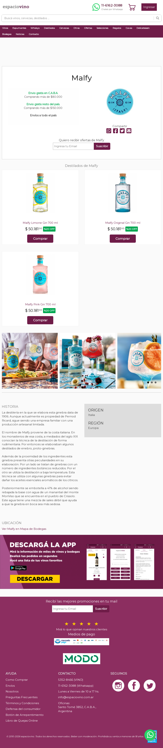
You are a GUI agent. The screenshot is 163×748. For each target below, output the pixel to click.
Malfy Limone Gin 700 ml (40, 222)
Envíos (10, 685)
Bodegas (6, 34)
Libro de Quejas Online (22, 720)
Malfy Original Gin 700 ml (122, 222)
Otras (76, 28)
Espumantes (19, 28)
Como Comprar (17, 679)
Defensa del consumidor (23, 709)
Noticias (20, 34)
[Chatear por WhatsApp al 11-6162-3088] (107, 7)
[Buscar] (157, 18)
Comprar (40, 238)
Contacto (34, 34)
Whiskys (35, 28)
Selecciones (102, 28)
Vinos (5, 28)
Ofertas (88, 28)
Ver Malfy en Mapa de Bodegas (24, 529)
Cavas (129, 28)
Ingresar (149, 7)
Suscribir (102, 146)
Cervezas (64, 28)
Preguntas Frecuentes (21, 697)
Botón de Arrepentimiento (25, 715)
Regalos (117, 28)
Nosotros (12, 691)
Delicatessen (143, 28)
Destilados (49, 28)
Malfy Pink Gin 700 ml (40, 304)
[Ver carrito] (132, 7)
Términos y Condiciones (22, 703)
